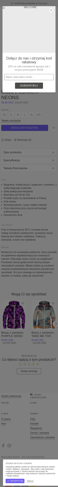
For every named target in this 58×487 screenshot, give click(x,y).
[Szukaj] (35, 11)
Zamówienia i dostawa (42, 437)
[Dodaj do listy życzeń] (22, 303)
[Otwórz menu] (4, 11)
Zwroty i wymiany (39, 432)
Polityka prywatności (33, 457)
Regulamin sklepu (10, 457)
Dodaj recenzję (29, 371)
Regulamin (36, 428)
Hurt (3, 423)
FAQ (32, 419)
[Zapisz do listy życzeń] (54, 128)
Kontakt (34, 423)
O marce (6, 419)
